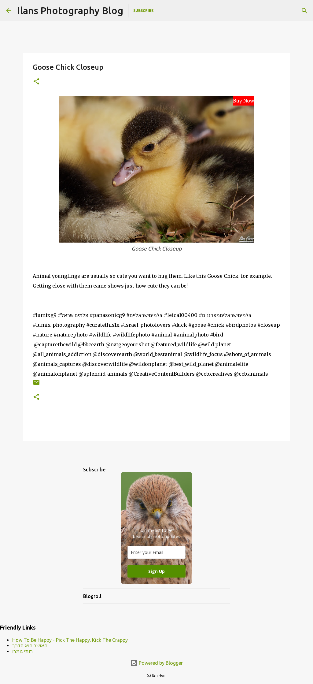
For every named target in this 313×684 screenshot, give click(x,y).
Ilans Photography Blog (70, 10)
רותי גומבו (22, 651)
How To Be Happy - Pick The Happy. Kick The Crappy (70, 640)
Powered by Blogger (156, 663)
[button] (36, 82)
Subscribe (143, 11)
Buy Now (243, 101)
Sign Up (156, 571)
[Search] (304, 10)
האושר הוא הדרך (29, 645)
